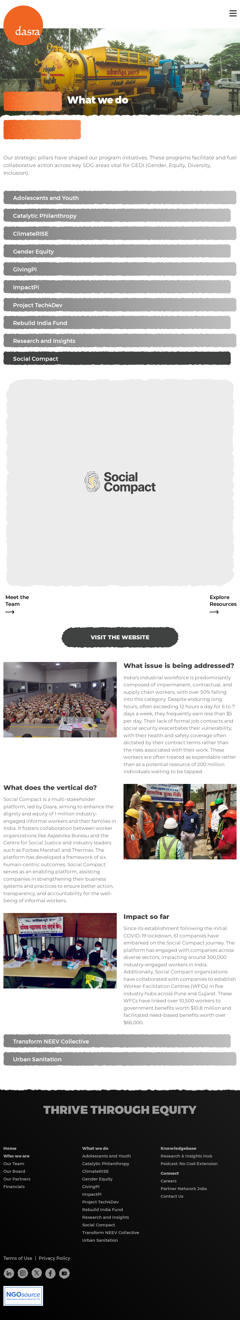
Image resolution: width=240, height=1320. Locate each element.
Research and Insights (120, 340)
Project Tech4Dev (120, 305)
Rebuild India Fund (117, 322)
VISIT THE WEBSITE (120, 637)
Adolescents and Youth (120, 197)
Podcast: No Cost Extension (189, 1163)
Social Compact (117, 358)
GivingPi (120, 269)
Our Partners (16, 1179)
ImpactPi (117, 287)
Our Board (14, 1171)
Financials (14, 1186)
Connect (170, 1173)
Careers (169, 1181)
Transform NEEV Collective (117, 1041)
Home (9, 1148)
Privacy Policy (54, 1258)
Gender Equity (117, 251)
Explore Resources (223, 600)
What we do (95, 1148)
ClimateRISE (120, 233)
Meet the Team (17, 600)
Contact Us (172, 1196)
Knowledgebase (178, 1148)
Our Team (13, 1163)
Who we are (16, 1156)
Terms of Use (17, 1258)
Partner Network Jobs (184, 1188)
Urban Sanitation (120, 1059)
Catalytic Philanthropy (117, 215)
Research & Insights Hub (186, 1156)
